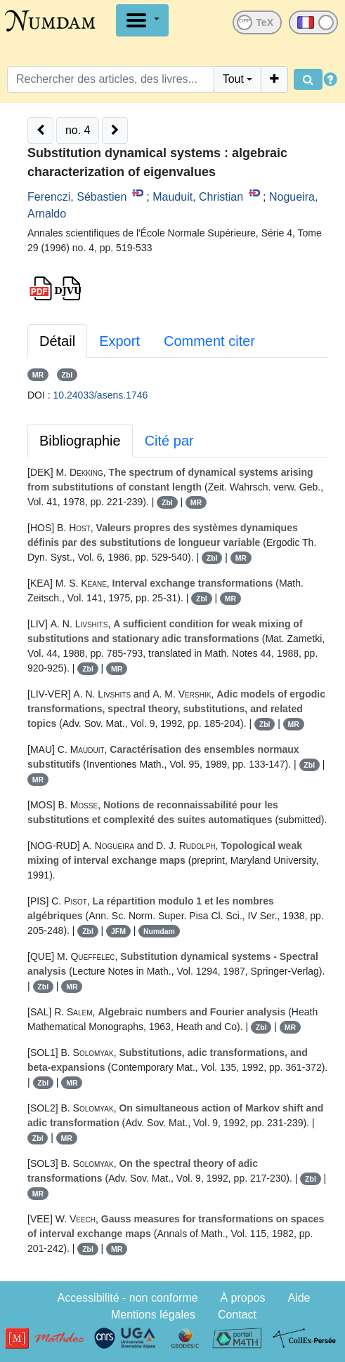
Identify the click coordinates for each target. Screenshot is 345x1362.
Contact (237, 1315)
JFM (118, 931)
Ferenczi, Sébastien (76, 197)
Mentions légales (153, 1315)
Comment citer (209, 341)
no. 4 (78, 130)
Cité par (169, 440)
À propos (243, 1298)
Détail (57, 341)
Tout (233, 79)
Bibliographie (80, 440)
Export (119, 341)
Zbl (66, 374)
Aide (298, 1298)
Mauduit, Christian (197, 197)
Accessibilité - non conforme (128, 1298)
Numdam (159, 931)
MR (38, 374)
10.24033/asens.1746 (100, 395)
